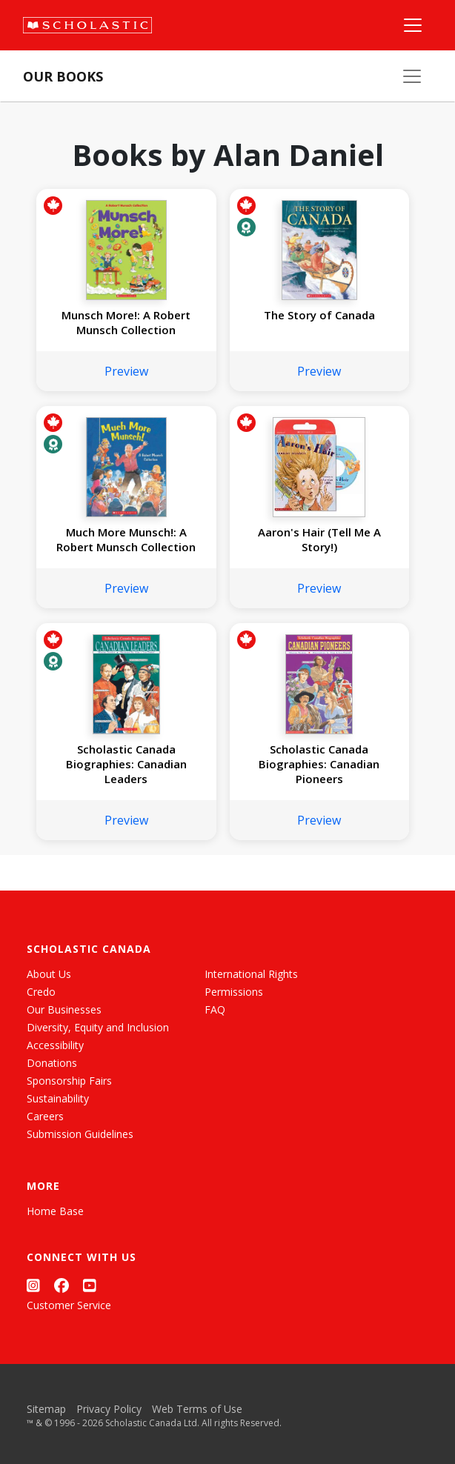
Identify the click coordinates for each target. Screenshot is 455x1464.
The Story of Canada (319, 314)
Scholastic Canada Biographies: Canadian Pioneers (319, 764)
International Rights (251, 974)
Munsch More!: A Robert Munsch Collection (126, 322)
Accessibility (55, 1045)
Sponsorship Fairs (69, 1081)
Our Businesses (64, 1009)
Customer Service (69, 1305)
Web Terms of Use (197, 1409)
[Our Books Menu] (412, 76)
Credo (41, 992)
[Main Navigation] (413, 25)
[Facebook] (61, 1285)
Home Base (55, 1211)
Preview (126, 371)
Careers (45, 1116)
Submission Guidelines (80, 1134)
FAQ (215, 1009)
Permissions (234, 992)
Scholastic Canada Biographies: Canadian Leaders (126, 764)
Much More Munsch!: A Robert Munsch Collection (126, 539)
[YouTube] (89, 1285)
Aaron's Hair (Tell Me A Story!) (319, 539)
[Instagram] (33, 1285)
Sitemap (46, 1409)
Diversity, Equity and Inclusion (98, 1027)
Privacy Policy (109, 1409)
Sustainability (58, 1098)
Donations (52, 1063)
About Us (49, 974)
